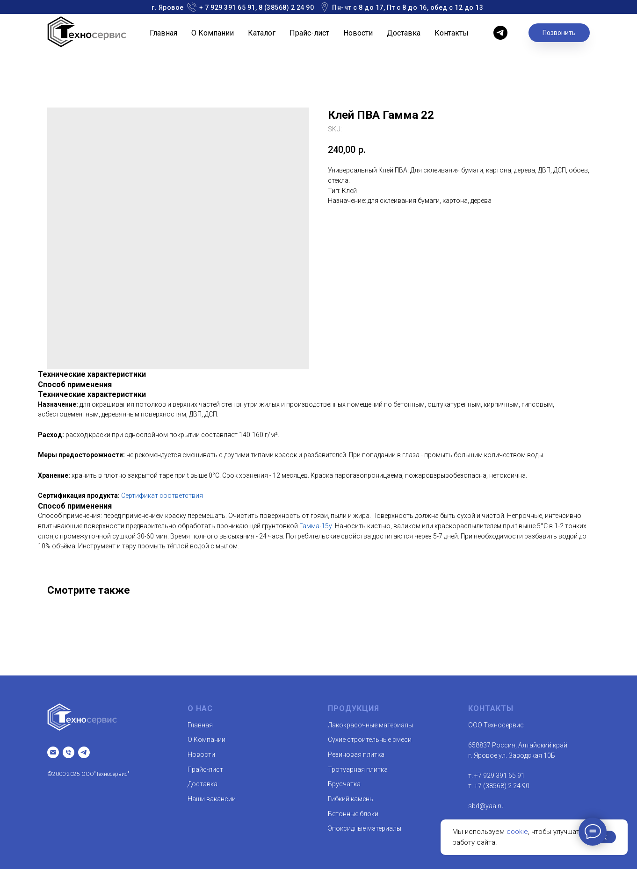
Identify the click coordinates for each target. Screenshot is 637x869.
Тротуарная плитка (358, 769)
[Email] (53, 752)
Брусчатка (344, 784)
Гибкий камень (350, 799)
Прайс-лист (309, 33)
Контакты (451, 33)
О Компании (212, 33)
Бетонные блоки (353, 814)
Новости (358, 33)
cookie (517, 831)
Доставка (403, 33)
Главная (163, 33)
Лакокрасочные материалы (370, 725)
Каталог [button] (261, 33)
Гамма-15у (315, 526)
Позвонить (559, 32)
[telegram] (500, 33)
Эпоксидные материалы (364, 828)
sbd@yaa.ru (486, 806)
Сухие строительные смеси (370, 739)
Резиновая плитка (356, 754)
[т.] (68, 752)
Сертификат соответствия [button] (162, 495)
